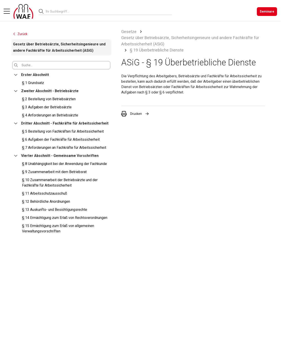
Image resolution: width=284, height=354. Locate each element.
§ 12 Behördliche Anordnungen (46, 201)
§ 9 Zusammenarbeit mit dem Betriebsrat (54, 172)
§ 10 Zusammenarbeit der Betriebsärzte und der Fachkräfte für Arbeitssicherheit (60, 182)
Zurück (20, 34)
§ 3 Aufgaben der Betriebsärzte (47, 107)
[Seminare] (267, 11)
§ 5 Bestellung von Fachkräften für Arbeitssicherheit (63, 131)
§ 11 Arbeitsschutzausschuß (44, 193)
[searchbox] (107, 11)
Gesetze (128, 31)
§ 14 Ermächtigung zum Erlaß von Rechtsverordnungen (64, 218)
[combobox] (109, 11)
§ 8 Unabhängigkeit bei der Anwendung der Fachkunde (64, 164)
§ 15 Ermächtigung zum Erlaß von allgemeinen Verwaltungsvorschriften (58, 228)
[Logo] (23, 11)
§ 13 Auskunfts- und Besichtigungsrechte (54, 209)
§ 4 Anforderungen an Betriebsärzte (50, 115)
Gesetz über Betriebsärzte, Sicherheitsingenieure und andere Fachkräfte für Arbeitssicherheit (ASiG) (190, 40)
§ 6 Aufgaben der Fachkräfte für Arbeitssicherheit (61, 139)
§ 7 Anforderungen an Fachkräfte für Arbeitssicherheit (64, 147)
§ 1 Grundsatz (33, 83)
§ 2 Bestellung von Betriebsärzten (49, 99)
